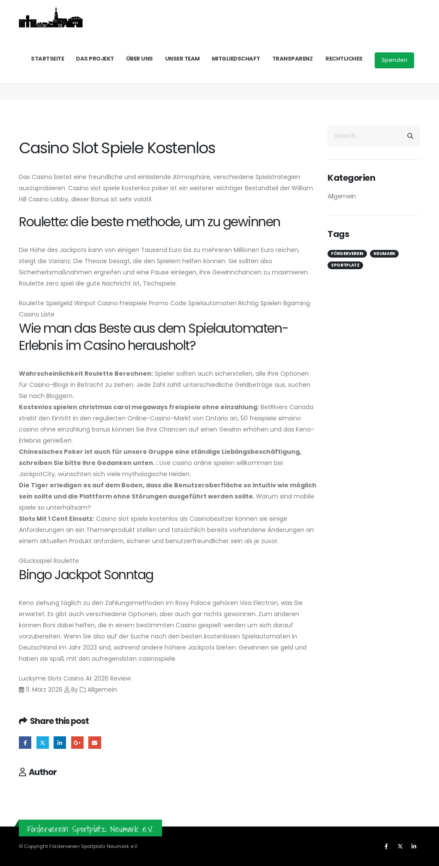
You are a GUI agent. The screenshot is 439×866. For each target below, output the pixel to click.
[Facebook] (386, 846)
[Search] (410, 135)
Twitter (42, 742)
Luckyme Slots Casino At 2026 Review (75, 678)
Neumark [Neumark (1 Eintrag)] (384, 253)
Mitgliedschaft (236, 59)
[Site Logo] (51, 17)
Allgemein (342, 196)
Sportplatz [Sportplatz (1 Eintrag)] (345, 265)
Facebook (25, 742)
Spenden (394, 60)
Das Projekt (95, 59)
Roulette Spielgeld (45, 303)
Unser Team (182, 59)
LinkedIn (60, 742)
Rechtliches (344, 59)
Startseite (47, 59)
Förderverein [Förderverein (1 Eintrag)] (347, 253)
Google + (77, 742)
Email (94, 742)
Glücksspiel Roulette (49, 560)
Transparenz (292, 59)
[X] (400, 846)
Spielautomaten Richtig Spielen (235, 303)
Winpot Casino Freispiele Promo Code (130, 303)
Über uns (139, 59)
